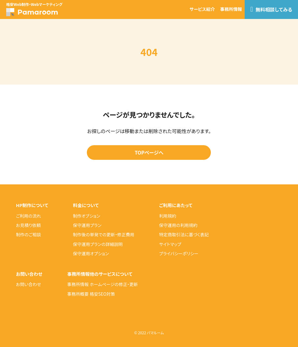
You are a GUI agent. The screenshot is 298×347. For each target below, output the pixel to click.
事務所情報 (231, 9)
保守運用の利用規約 (178, 225)
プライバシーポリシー (178, 253)
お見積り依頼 (28, 225)
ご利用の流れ (28, 216)
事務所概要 (78, 294)
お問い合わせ (28, 284)
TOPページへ (149, 152)
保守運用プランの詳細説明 (97, 244)
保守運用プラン (87, 225)
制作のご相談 (28, 234)
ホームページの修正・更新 (114, 284)
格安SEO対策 (102, 294)
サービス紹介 (202, 9)
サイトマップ (170, 244)
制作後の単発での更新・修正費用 (103, 234)
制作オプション (86, 216)
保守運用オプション (91, 253)
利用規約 (167, 216)
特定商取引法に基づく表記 (184, 234)
